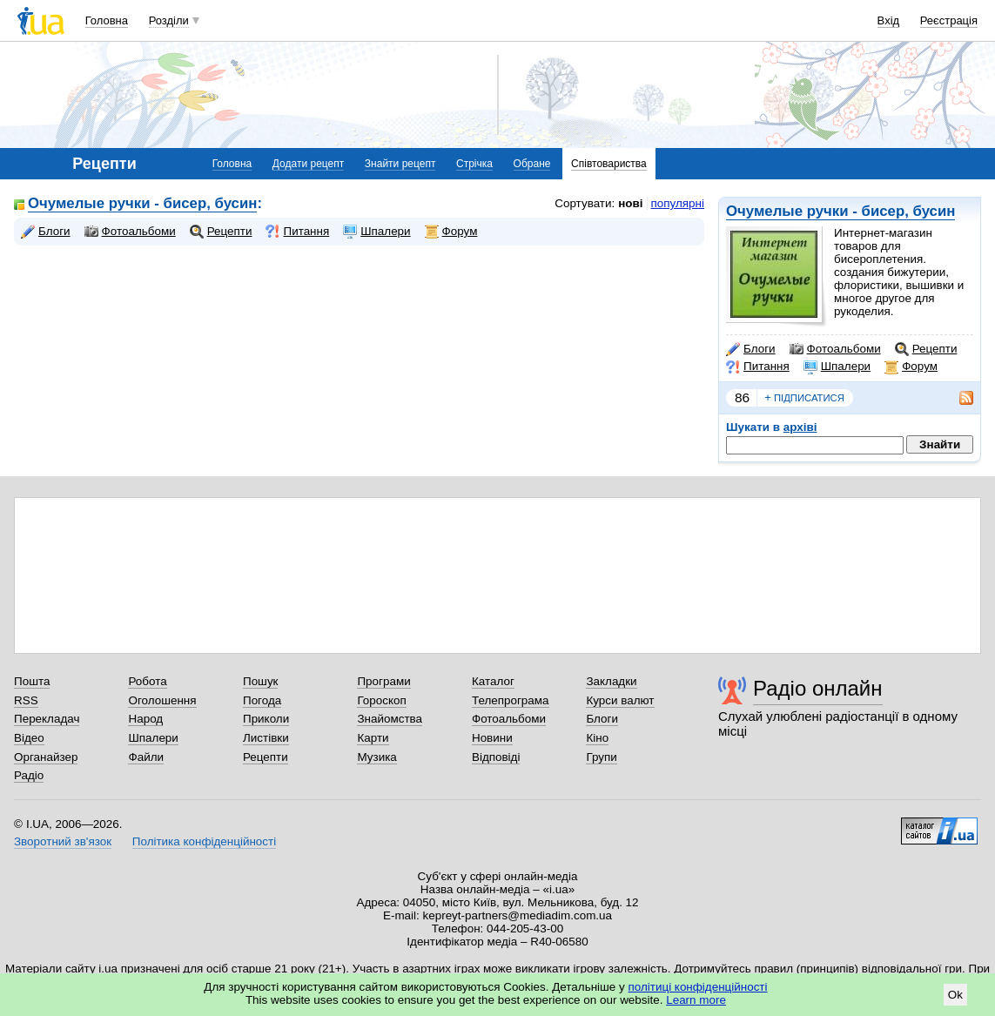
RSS (26, 700)
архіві (800, 427)
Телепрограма (510, 700)
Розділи (169, 20)
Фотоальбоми (835, 349)
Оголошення (162, 700)
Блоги (751, 349)
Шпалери (837, 366)
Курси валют (620, 700)
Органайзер (45, 757)
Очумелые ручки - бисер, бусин (840, 211)
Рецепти (926, 349)
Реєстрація (949, 20)
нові (630, 203)
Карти (372, 737)
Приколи (266, 718)
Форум (911, 366)
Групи (601, 757)
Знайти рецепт (400, 164)
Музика (376, 757)
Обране (532, 164)
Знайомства (389, 718)
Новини (492, 737)
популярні (677, 203)
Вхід (888, 20)
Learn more (696, 999)
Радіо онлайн (818, 688)
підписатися (804, 398)
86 (742, 397)
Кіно (597, 737)
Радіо (29, 775)
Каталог (493, 681)
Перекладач (46, 718)
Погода (262, 700)
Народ (145, 718)
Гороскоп (381, 700)
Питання (758, 366)
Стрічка (474, 164)
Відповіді (496, 757)
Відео (29, 737)
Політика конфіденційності (204, 841)
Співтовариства (609, 164)
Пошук (261, 681)
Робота (147, 681)
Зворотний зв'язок (62, 841)
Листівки (266, 737)
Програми (383, 681)
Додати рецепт (308, 164)
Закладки (611, 681)
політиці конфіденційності (698, 986)
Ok (955, 994)
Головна (106, 20)
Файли (146, 757)
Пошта (32, 681)
